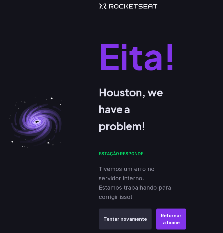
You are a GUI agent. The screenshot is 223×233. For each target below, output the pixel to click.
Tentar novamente (125, 219)
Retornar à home (171, 219)
